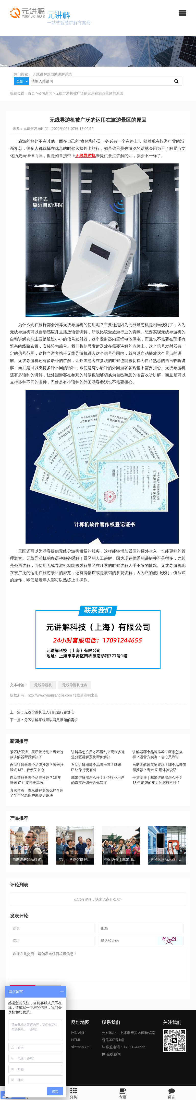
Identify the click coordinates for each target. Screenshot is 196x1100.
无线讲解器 (42, 74)
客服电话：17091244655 (123, 1047)
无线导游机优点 (74, 685)
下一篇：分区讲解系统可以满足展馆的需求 (44, 720)
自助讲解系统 (61, 74)
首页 (31, 93)
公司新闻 (45, 93)
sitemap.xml (80, 1047)
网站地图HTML (78, 1036)
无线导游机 (43, 685)
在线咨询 (111, 1054)
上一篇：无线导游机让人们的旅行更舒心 (42, 712)
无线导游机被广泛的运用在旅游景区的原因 (89, 93)
